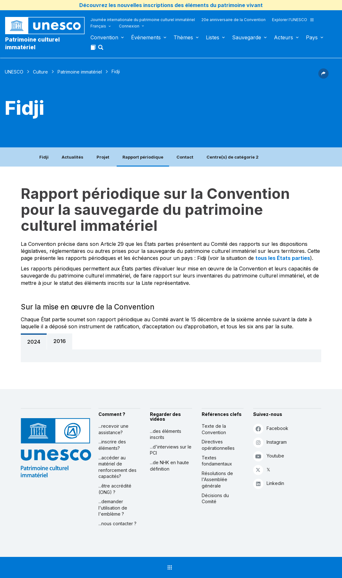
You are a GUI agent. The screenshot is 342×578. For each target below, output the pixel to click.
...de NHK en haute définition (169, 466)
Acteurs (283, 37)
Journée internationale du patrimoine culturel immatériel (142, 19)
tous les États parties (282, 258)
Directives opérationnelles (218, 445)
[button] (101, 49)
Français (98, 26)
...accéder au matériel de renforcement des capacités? (117, 467)
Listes (212, 37)
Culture (40, 71)
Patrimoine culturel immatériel (32, 43)
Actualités (72, 157)
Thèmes (183, 37)
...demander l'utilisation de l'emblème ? (112, 508)
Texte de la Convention (214, 429)
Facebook (270, 429)
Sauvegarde (246, 37)
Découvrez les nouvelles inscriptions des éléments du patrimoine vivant (171, 5)
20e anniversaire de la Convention (233, 19)
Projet (103, 157)
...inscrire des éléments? (112, 445)
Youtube (268, 456)
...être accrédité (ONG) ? (114, 489)
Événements (146, 37)
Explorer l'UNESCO (293, 19)
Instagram (270, 442)
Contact (184, 157)
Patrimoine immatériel (80, 71)
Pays (312, 37)
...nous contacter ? (117, 523)
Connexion (129, 26)
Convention (104, 37)
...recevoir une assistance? (113, 429)
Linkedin (268, 483)
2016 (59, 341)
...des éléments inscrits (165, 434)
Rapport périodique (142, 157)
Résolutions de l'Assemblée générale (217, 479)
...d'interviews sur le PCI (170, 450)
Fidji (44, 157)
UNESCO (14, 71)
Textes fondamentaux (217, 461)
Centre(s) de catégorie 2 (232, 157)
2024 (33, 342)
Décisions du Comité (215, 498)
